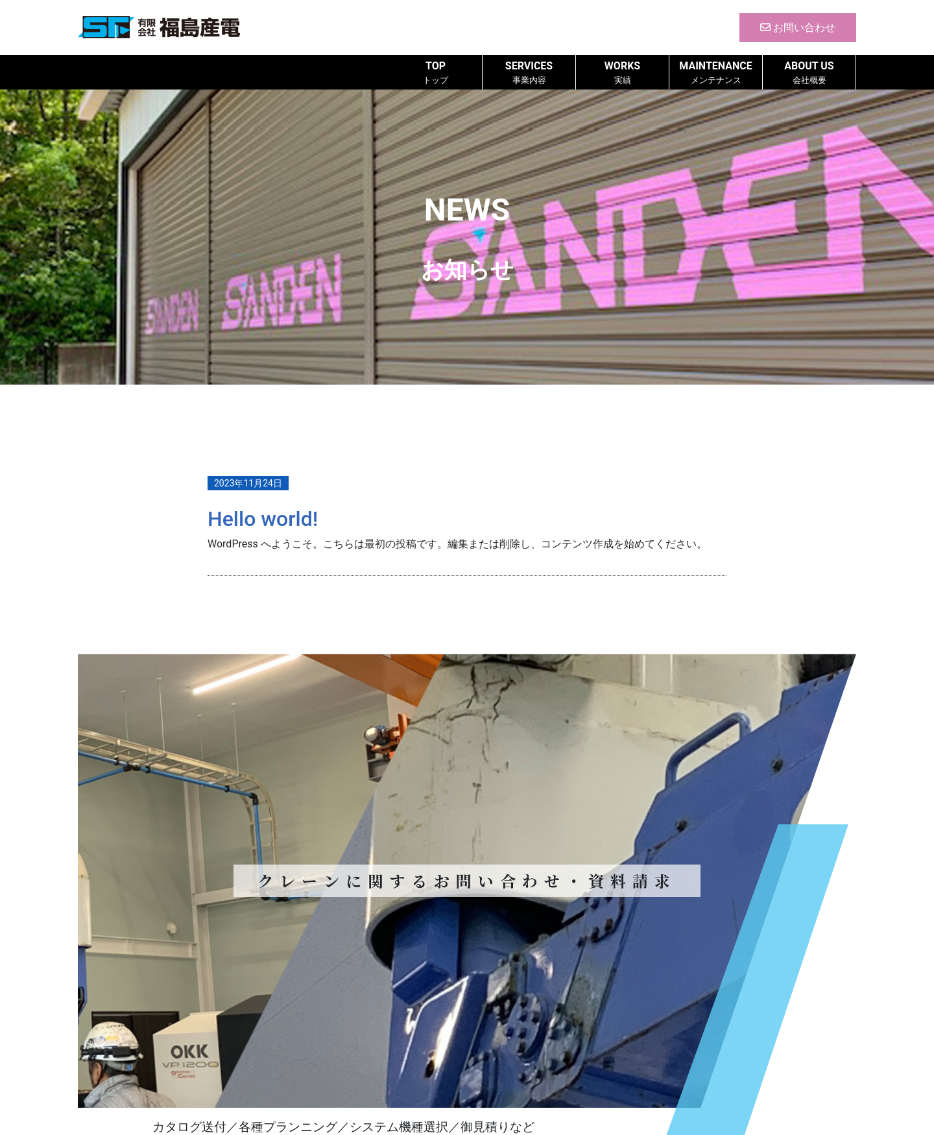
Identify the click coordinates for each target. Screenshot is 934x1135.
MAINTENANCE (715, 73)
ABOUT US (809, 73)
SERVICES (529, 73)
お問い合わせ (797, 27)
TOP (435, 73)
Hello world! (263, 519)
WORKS (622, 73)
